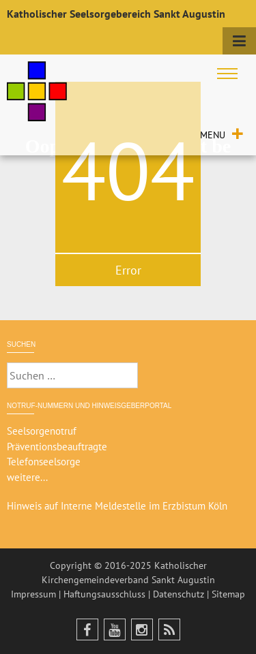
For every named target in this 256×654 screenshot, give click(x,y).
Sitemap (228, 594)
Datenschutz (178, 594)
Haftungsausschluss (104, 594)
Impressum (33, 594)
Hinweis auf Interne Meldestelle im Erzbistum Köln (117, 505)
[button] (212, 135)
